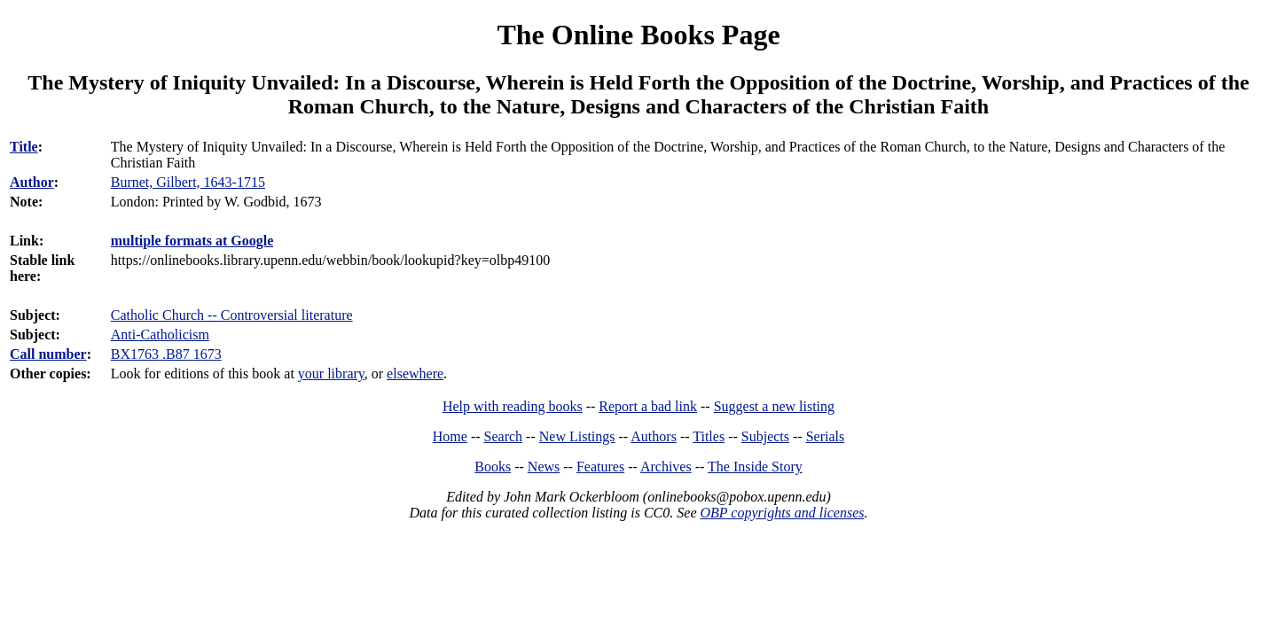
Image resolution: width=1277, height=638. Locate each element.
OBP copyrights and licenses (782, 512)
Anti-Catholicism (160, 334)
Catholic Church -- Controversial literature (232, 315)
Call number (48, 354)
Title (24, 146)
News (544, 466)
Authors (654, 436)
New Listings (577, 436)
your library (331, 373)
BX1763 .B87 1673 (166, 354)
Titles (709, 436)
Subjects (765, 436)
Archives (666, 466)
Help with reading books (513, 406)
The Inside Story (755, 466)
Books (492, 466)
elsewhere (415, 373)
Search (503, 436)
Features (600, 466)
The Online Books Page (638, 35)
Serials (825, 436)
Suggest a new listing (774, 406)
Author (32, 182)
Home (450, 436)
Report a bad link (648, 406)
